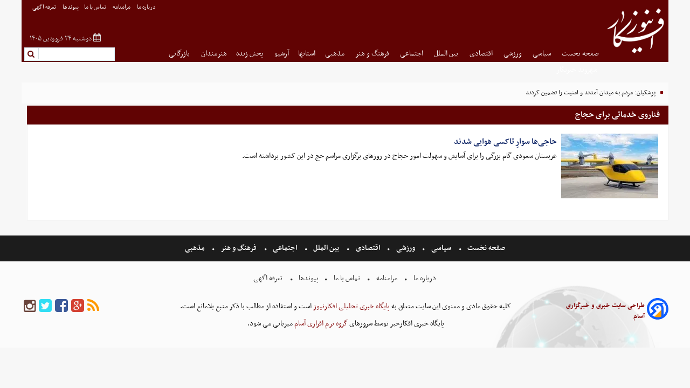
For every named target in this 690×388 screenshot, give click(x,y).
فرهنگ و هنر (373, 53)
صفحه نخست (580, 53)
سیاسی (543, 53)
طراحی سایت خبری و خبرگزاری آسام (605, 311)
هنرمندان (214, 53)
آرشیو (281, 53)
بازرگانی (180, 53)
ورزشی (513, 53)
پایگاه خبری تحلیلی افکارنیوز (351, 306)
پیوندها (71, 7)
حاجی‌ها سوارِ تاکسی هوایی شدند (505, 142)
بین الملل (447, 53)
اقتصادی (482, 53)
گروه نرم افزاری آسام (320, 323)
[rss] (93, 306)
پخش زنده (250, 53)
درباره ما (147, 7)
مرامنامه (122, 7)
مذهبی (335, 53)
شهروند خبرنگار (577, 70)
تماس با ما (95, 7)
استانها (306, 53)
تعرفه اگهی (44, 7)
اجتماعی (412, 53)
